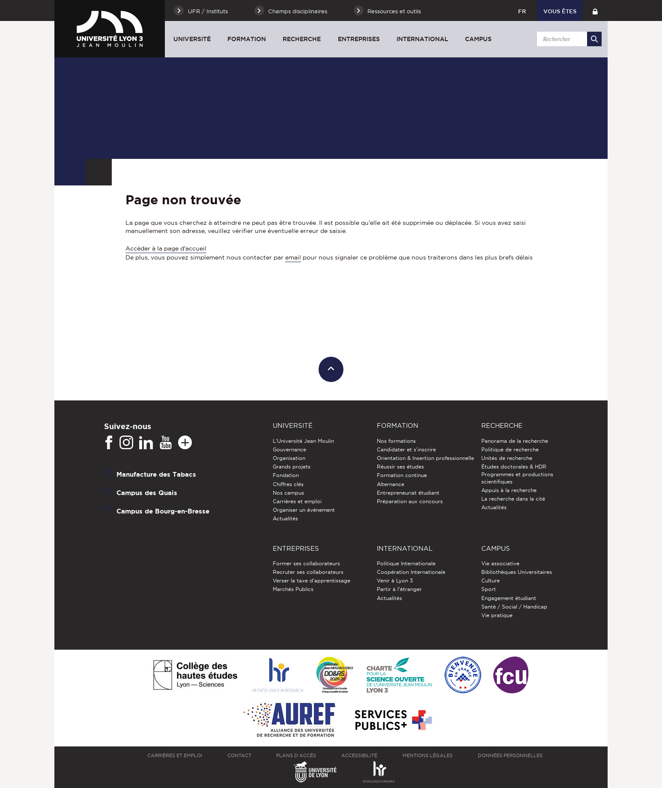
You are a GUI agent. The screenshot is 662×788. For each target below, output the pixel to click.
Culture (490, 580)
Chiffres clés (288, 484)
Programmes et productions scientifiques (517, 478)
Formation (246, 39)
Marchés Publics (293, 589)
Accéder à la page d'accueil (165, 248)
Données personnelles (510, 755)
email (293, 257)
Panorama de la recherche (514, 441)
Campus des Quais (146, 492)
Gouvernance (289, 449)
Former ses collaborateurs (306, 563)
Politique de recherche (510, 449)
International (422, 39)
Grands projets (291, 466)
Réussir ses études (400, 466)
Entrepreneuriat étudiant (408, 492)
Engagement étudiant (508, 598)
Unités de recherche (506, 458)
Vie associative (500, 563)
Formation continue (402, 475)
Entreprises (359, 39)
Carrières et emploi (297, 501)
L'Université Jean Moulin (303, 441)
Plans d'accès (296, 755)
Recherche (302, 39)
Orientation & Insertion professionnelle (425, 458)
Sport (488, 589)
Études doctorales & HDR (513, 466)
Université (192, 39)
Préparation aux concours (410, 501)
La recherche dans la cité (513, 498)
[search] (568, 39)
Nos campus (288, 492)
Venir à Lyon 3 (395, 580)
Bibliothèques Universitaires (516, 572)
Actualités (285, 518)
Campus (478, 39)
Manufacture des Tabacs (156, 474)
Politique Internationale (406, 563)
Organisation (289, 458)
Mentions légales (428, 755)
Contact (239, 755)
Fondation (286, 475)
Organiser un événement (304, 510)
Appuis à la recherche (509, 490)
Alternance (390, 484)
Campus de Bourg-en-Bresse (162, 510)
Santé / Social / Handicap (514, 606)
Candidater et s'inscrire (406, 449)
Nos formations (396, 441)
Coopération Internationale (411, 572)
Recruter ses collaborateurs (308, 572)
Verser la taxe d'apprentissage (311, 580)
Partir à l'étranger (399, 589)
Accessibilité (359, 755)
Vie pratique (497, 615)
